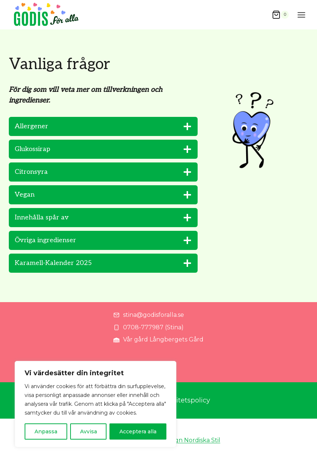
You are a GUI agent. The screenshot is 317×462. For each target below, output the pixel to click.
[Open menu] (301, 14)
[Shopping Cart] (280, 15)
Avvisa (88, 431)
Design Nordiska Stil (191, 440)
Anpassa (46, 431)
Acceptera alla (137, 431)
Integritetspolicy (183, 400)
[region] (95, 404)
